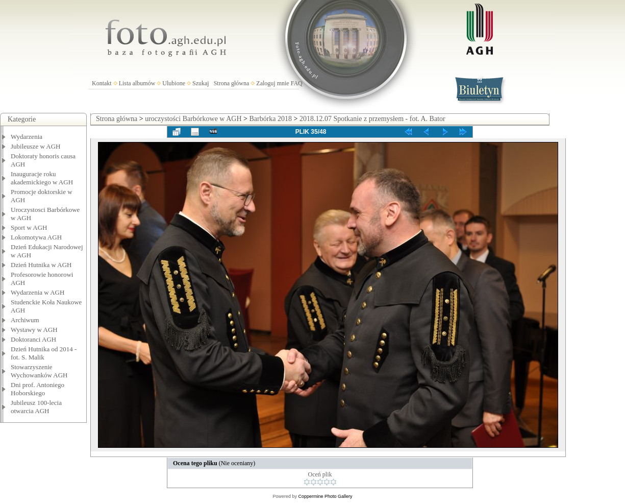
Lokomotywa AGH (36, 237)
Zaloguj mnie (272, 83)
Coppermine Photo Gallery (325, 496)
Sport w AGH (29, 227)
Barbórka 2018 (270, 119)
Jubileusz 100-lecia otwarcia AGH (36, 407)
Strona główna (231, 83)
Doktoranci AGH (33, 339)
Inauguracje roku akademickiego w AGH (42, 178)
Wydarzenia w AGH (37, 292)
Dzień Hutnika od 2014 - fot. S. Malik (44, 353)
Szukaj (200, 83)
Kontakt (102, 83)
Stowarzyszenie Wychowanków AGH (39, 371)
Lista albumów (137, 83)
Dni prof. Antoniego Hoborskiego (37, 389)
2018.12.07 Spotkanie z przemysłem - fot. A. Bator (372, 119)
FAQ (297, 83)
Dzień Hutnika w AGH (41, 265)
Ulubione (173, 83)
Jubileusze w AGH (36, 146)
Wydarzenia (26, 136)
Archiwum (25, 320)
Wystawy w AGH (34, 329)
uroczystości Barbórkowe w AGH (193, 119)
